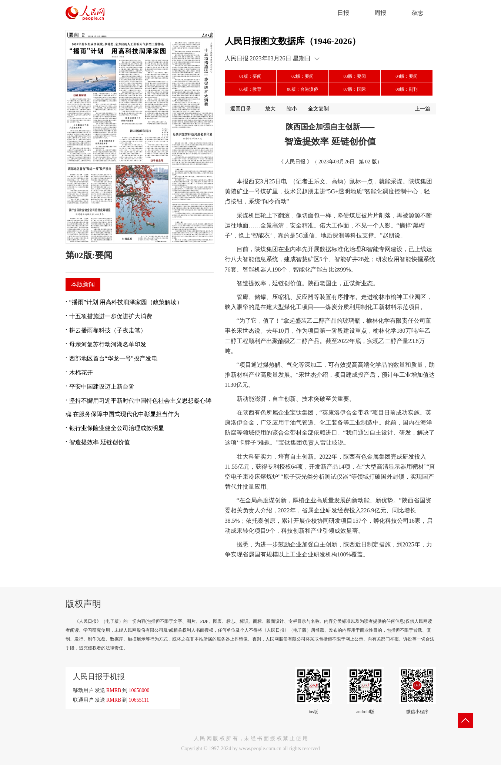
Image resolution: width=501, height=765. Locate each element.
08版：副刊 (406, 89)
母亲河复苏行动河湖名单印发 (107, 344)
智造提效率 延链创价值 (99, 442)
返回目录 (240, 109)
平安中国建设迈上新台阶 (101, 386)
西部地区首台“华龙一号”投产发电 (113, 358)
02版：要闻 (302, 76)
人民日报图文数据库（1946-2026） (293, 41)
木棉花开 (81, 372)
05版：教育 (250, 89)
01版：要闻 (250, 76)
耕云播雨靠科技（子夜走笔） (107, 330)
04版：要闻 (406, 76)
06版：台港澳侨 (302, 89)
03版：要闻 (355, 76)
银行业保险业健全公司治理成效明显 (116, 428)
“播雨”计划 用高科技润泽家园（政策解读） (126, 302)
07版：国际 (355, 89)
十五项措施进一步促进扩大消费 (110, 316)
